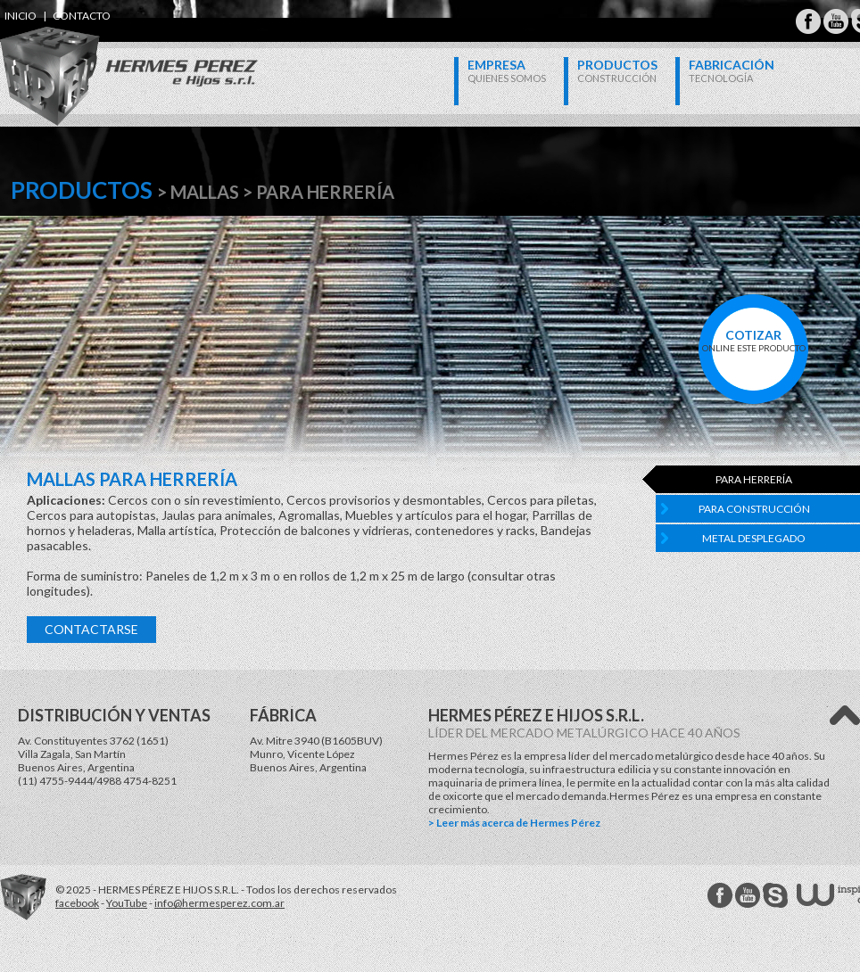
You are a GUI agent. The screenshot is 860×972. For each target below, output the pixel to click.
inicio (20, 15)
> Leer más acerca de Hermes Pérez (514, 822)
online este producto (753, 340)
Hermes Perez (98, 58)
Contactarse (91, 629)
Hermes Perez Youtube (835, 21)
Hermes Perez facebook (719, 895)
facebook (77, 903)
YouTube (126, 903)
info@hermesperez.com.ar (219, 903)
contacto (82, 15)
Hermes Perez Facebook (808, 21)
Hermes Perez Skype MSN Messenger (775, 895)
